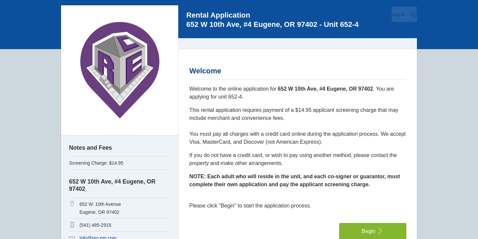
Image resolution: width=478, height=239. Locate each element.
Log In (404, 14)
